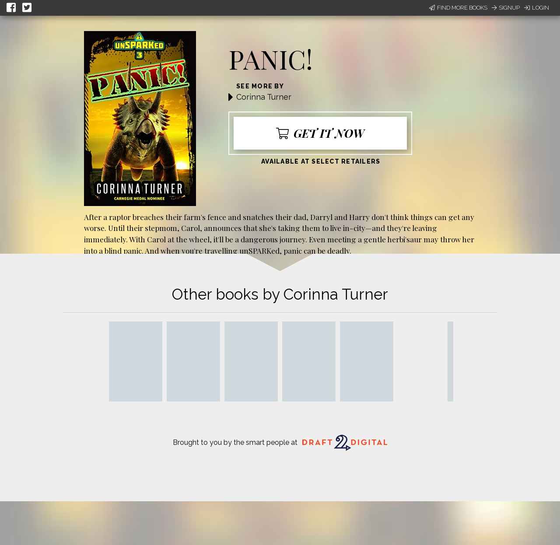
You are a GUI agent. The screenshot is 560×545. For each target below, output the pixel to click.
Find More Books (458, 7)
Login (536, 7)
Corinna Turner (263, 96)
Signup (506, 7)
